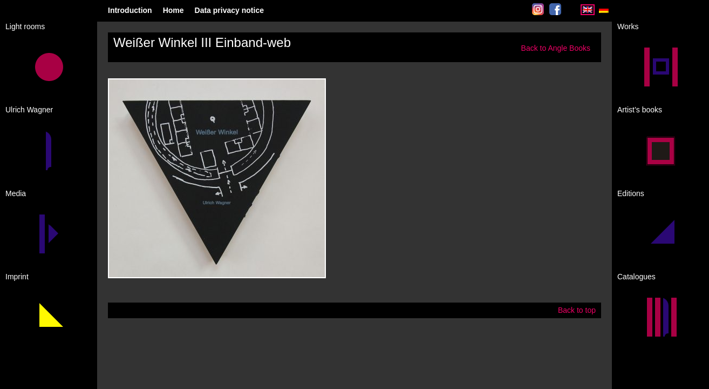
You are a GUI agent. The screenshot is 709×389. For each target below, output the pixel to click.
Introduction (130, 10)
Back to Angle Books (555, 48)
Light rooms (25, 26)
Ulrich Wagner (29, 109)
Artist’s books (639, 109)
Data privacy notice (229, 10)
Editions (630, 193)
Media (15, 193)
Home (173, 10)
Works (627, 26)
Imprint (17, 276)
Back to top (577, 310)
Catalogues (636, 276)
